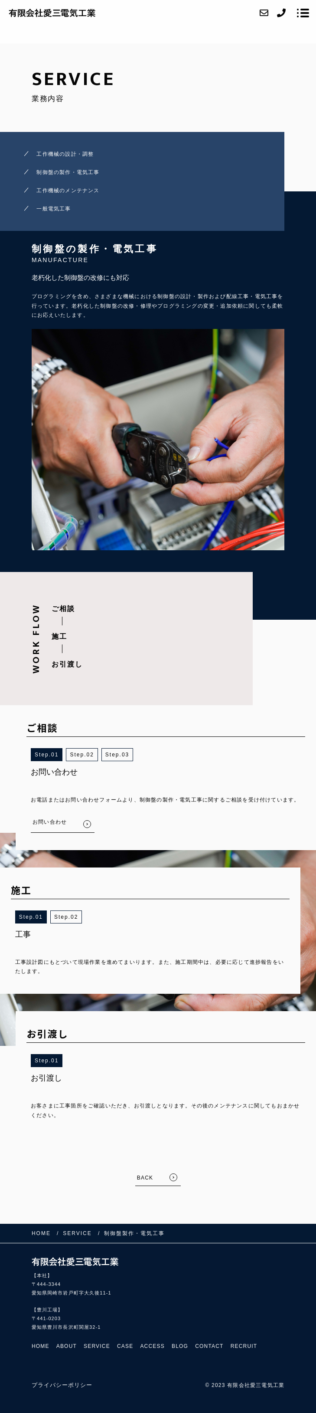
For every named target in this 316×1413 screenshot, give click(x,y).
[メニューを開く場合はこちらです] (303, 13)
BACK (145, 1178)
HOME (40, 1346)
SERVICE (97, 1346)
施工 (59, 636)
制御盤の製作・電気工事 (67, 172)
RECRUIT (244, 1346)
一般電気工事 (53, 209)
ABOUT (66, 1346)
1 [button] (57, 755)
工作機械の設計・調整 (65, 154)
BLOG (180, 1346)
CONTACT (209, 1346)
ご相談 (63, 608)
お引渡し (67, 664)
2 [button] (92, 755)
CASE (125, 1346)
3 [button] (128, 755)
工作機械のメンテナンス (67, 190)
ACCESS (152, 1346)
